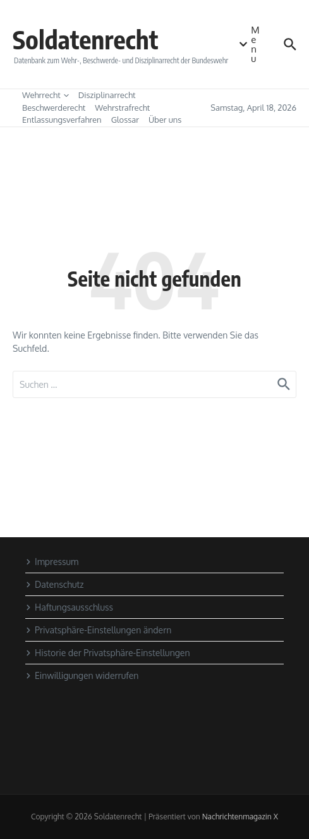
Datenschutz (54, 584)
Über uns (164, 120)
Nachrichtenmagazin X (240, 816)
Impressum (51, 561)
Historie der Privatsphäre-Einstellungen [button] (107, 652)
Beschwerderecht (53, 108)
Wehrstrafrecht (122, 108)
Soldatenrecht (85, 39)
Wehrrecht (45, 95)
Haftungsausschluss (69, 607)
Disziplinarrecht (107, 95)
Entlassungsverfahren (62, 120)
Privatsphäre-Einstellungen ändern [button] (98, 630)
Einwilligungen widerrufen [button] (81, 675)
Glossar (125, 120)
